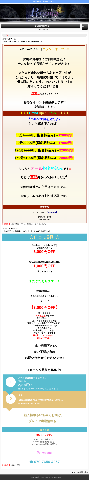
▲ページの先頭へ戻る (79, 472)
